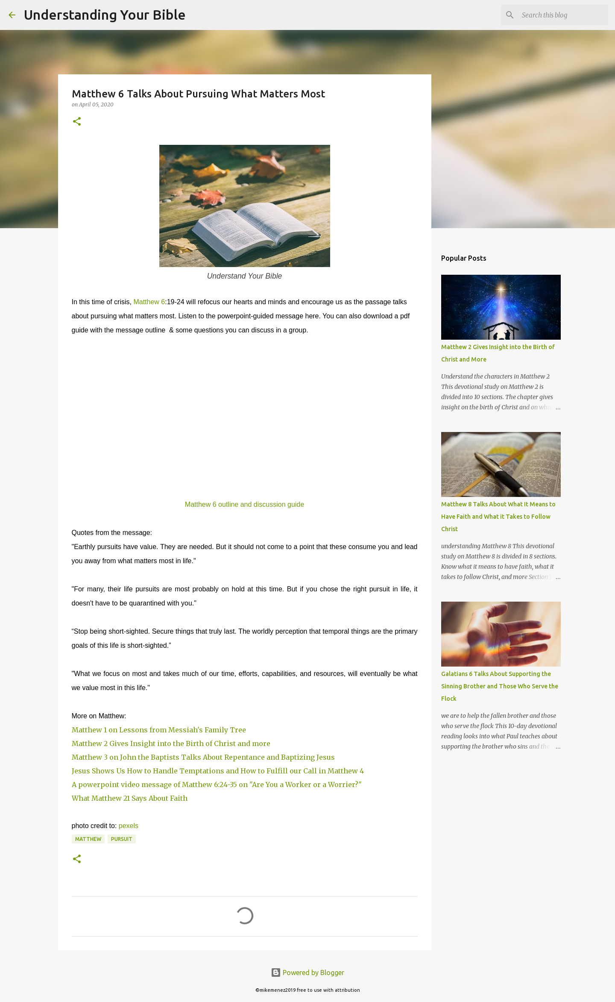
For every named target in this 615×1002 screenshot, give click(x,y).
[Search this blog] (563, 15)
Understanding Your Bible (105, 14)
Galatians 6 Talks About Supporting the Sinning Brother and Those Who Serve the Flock (499, 686)
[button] (77, 122)
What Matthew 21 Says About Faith (129, 798)
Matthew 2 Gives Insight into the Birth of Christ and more (171, 743)
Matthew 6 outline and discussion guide (244, 504)
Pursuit (121, 839)
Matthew (88, 839)
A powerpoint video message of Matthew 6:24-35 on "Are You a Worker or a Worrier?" (217, 784)
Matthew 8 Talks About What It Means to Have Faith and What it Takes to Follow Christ (498, 516)
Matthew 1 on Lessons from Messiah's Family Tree (159, 730)
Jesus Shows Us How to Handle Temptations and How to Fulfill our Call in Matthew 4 (218, 771)
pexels (128, 825)
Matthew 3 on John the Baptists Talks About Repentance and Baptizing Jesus (203, 757)
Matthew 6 (149, 302)
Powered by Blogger (307, 972)
